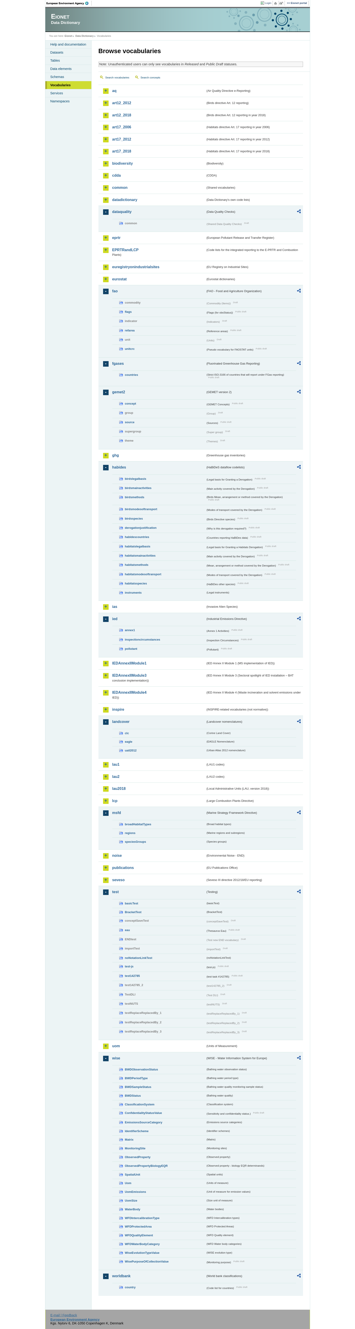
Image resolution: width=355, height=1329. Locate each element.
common (120, 188)
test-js (129, 966)
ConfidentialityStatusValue (143, 1113)
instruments (133, 592)
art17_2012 (121, 139)
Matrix (129, 1139)
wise (116, 1058)
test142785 (132, 976)
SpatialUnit (132, 1174)
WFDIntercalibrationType (142, 1218)
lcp (115, 801)
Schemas (57, 77)
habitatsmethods (136, 565)
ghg (115, 455)
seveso (118, 880)
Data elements (61, 69)
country (130, 1287)
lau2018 (119, 789)
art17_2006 (121, 127)
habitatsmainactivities (140, 555)
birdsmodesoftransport (141, 509)
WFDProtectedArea (138, 1226)
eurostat (119, 279)
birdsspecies (134, 518)
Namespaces (60, 101)
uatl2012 (131, 750)
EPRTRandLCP (125, 250)
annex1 (130, 630)
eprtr (116, 238)
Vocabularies (60, 85)
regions (130, 833)
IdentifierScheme (137, 1131)
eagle (129, 741)
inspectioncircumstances (142, 639)
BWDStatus (133, 1095)
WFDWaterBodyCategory (142, 1244)
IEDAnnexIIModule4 (129, 692)
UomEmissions (135, 1192)
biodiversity (122, 163)
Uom (128, 1183)
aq (114, 91)
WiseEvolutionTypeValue (142, 1252)
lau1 (116, 764)
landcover (121, 722)
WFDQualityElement (139, 1235)
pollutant (131, 648)
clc (127, 733)
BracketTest (133, 912)
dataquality (122, 212)
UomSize (131, 1200)
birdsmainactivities (138, 488)
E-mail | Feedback (63, 1315)
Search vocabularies (117, 77)
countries (131, 375)
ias (114, 607)
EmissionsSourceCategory (143, 1122)
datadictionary (124, 200)
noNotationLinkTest (138, 958)
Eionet (68, 36)
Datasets (56, 52)
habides (119, 467)
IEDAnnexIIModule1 (129, 663)
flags (128, 312)
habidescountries (137, 537)
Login (268, 3)
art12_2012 (121, 103)
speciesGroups (135, 841)
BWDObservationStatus (141, 1069)
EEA (69, 3)
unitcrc (130, 349)
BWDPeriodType (136, 1078)
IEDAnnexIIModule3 (129, 675)
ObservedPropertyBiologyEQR (146, 1166)
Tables (55, 60)
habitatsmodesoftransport (143, 574)
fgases (118, 363)
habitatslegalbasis (137, 546)
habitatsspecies (136, 583)
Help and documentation (68, 44)
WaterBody (132, 1209)
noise (117, 855)
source (130, 422)
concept (130, 403)
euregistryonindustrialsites (135, 267)
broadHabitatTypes (138, 824)
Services (56, 93)
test (115, 892)
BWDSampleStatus (138, 1087)
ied (115, 619)
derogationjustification (141, 527)
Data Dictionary (84, 36)
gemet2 (118, 392)
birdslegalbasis (135, 478)
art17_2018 (121, 151)
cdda (116, 175)
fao (115, 291)
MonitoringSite (135, 1148)
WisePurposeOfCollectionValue (147, 1261)
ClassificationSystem (140, 1104)
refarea (130, 330)
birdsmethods (134, 497)
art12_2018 (121, 115)
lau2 (116, 777)
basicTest (131, 903)
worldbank (121, 1276)
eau (127, 930)
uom (116, 1046)
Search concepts (150, 77)
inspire (118, 709)
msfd (116, 813)
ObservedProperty (138, 1157)
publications (123, 868)
